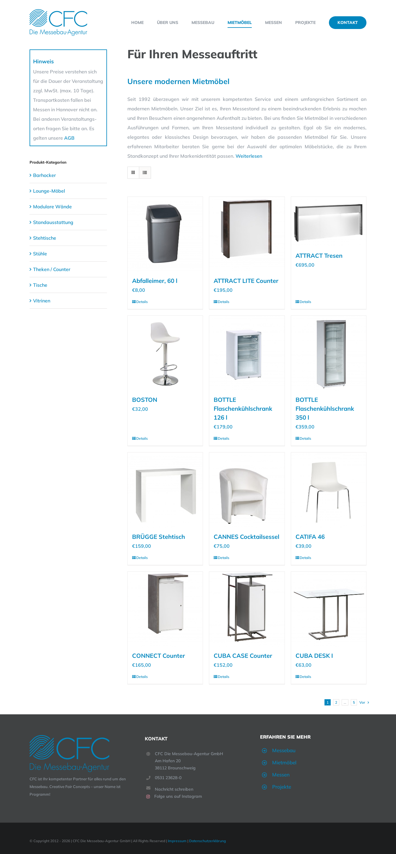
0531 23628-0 (168, 777)
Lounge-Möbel (49, 191)
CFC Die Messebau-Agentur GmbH (189, 753)
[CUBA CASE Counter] (246, 609)
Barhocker (44, 175)
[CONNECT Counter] (165, 609)
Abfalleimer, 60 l (154, 280)
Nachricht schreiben (174, 789)
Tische (40, 285)
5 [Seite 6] (354, 702)
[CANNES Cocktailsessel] (246, 490)
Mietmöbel (284, 762)
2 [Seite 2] (336, 702)
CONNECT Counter (158, 655)
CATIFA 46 (310, 536)
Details (142, 301)
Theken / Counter (51, 269)
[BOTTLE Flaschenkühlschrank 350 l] (328, 353)
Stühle (40, 254)
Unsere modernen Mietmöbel (178, 81)
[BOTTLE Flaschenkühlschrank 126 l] (246, 353)
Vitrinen (41, 301)
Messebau (284, 750)
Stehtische (44, 238)
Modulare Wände (52, 207)
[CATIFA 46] (328, 490)
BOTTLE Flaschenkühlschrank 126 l (243, 408)
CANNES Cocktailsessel (246, 536)
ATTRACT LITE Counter (246, 280)
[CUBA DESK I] (328, 609)
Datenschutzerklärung (207, 841)
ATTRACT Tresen (319, 255)
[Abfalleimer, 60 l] (165, 234)
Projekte (281, 787)
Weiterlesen (249, 156)
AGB (69, 138)
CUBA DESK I (314, 655)
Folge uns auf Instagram (178, 796)
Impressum (177, 841)
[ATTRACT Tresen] (328, 222)
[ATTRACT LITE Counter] (246, 234)
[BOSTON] (165, 353)
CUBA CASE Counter (243, 655)
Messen (281, 774)
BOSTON (144, 399)
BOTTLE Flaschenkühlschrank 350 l (325, 408)
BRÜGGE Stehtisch (158, 536)
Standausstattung (53, 222)
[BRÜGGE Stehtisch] (165, 490)
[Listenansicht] (145, 172)
